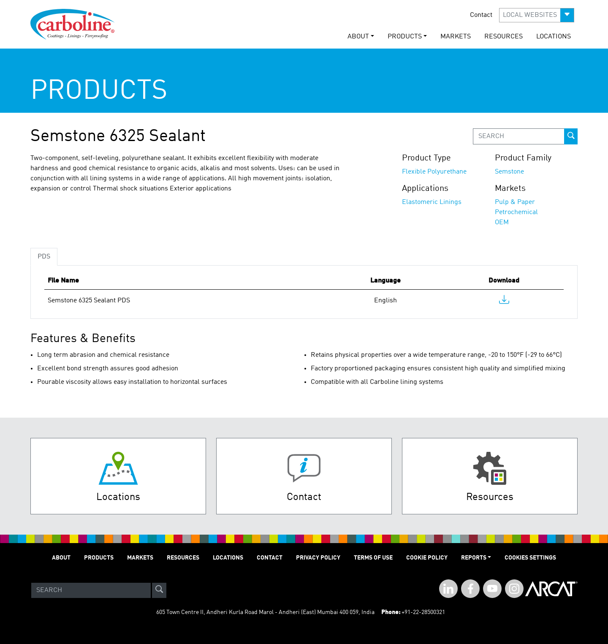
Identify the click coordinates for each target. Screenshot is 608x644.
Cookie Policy (427, 558)
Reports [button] (473, 558)
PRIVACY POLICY (318, 558)
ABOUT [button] (358, 36)
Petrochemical (516, 212)
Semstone (509, 171)
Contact (481, 15)
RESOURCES (503, 36)
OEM (502, 222)
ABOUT (61, 558)
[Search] (91, 590)
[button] (536, 15)
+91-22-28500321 (423, 612)
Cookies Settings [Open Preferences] (530, 558)
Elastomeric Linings (431, 202)
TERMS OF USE (373, 558)
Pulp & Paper (515, 202)
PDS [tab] (44, 256)
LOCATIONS (553, 36)
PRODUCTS (99, 558)
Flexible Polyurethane (434, 171)
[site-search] (159, 590)
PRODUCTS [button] (405, 36)
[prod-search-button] (571, 136)
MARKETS (455, 36)
